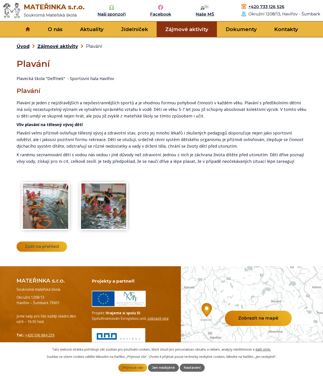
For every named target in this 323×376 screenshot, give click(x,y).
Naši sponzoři (111, 14)
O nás (55, 29)
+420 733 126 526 (266, 6)
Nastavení (192, 368)
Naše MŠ (205, 14)
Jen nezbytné (163, 368)
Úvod (28, 29)
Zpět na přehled (42, 246)
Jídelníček (134, 29)
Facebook (160, 14)
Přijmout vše (132, 368)
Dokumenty (241, 29)
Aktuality (92, 29)
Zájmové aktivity (186, 29)
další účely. (263, 349)
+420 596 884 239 (39, 335)
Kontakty (286, 29)
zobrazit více (158, 318)
